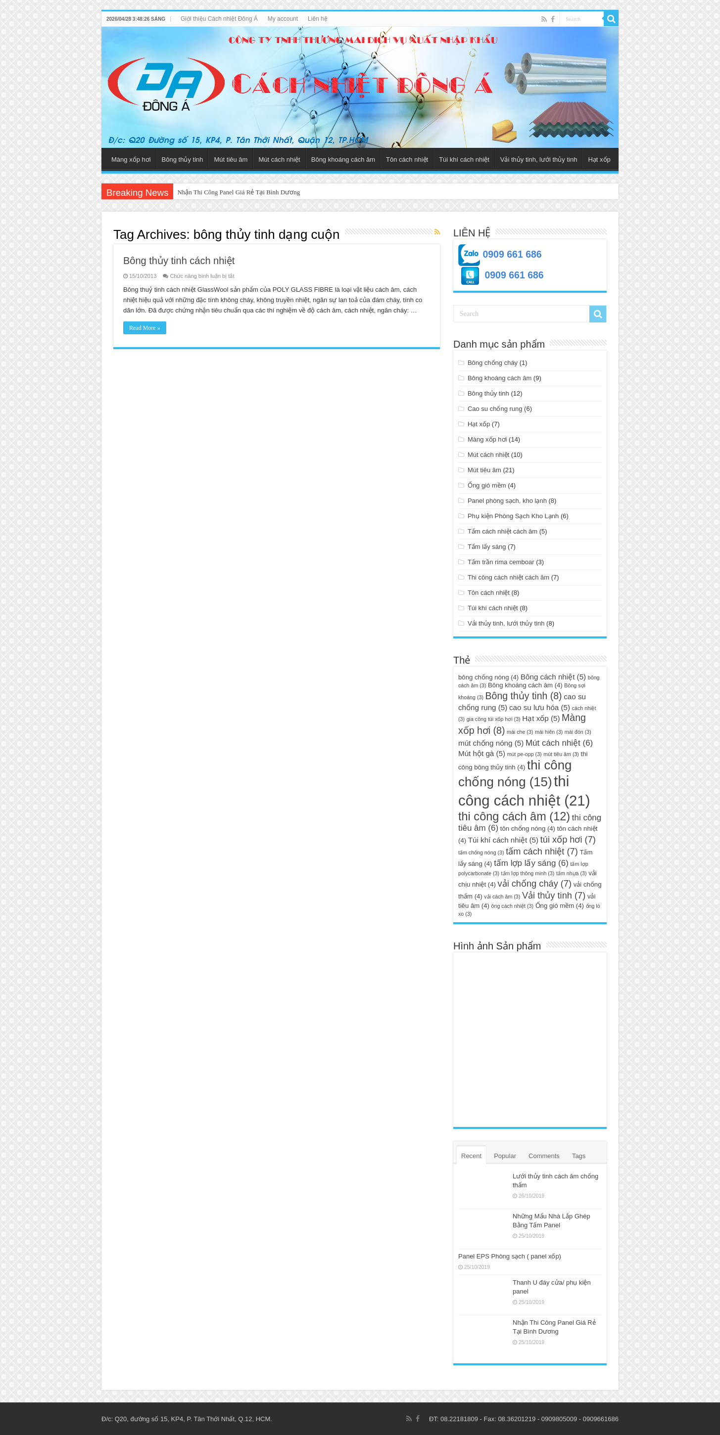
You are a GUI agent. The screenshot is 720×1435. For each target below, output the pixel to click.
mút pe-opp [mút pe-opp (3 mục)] (524, 754)
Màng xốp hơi (131, 159)
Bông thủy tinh (182, 159)
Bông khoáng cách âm (343, 159)
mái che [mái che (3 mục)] (520, 732)
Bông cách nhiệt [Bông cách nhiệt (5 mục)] (553, 677)
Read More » (144, 327)
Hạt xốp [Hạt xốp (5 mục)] (541, 718)
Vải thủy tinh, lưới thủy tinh (538, 159)
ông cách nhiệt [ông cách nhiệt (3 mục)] (512, 906)
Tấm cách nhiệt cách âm (502, 531)
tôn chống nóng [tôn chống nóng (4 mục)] (527, 828)
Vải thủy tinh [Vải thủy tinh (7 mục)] (553, 895)
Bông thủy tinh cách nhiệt (179, 260)
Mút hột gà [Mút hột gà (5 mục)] (481, 753)
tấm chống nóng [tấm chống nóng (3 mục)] (481, 852)
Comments (544, 1156)
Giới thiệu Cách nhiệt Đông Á (219, 18)
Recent (471, 1156)
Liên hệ (318, 18)
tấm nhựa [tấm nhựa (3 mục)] (571, 873)
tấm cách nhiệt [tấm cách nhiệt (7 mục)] (542, 851)
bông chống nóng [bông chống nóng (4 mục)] (488, 677)
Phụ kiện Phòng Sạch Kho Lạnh (513, 516)
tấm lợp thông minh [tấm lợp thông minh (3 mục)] (528, 873)
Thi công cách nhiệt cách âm (508, 577)
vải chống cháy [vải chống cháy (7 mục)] (535, 883)
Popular (505, 1156)
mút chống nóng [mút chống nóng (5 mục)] (491, 743)
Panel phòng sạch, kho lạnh (507, 500)
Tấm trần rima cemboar (501, 562)
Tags (578, 1156)
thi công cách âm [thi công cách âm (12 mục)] (514, 816)
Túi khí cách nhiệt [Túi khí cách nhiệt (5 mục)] (503, 840)
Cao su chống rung (495, 408)
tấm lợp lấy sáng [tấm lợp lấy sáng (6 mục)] (531, 863)
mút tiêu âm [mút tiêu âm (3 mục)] (561, 754)
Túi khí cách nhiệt (464, 159)
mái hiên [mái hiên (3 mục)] (549, 732)
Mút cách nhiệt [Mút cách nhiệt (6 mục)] (559, 743)
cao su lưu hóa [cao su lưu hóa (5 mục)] (539, 707)
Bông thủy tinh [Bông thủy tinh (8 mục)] (523, 695)
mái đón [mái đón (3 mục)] (578, 732)
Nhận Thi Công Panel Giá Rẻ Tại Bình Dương (238, 192)
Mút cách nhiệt (279, 159)
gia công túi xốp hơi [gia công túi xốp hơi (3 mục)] (494, 719)
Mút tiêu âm (230, 159)
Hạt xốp (599, 159)
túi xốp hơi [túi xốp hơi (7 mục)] (568, 839)
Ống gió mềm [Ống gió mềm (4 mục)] (559, 905)
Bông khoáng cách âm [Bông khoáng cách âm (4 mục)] (525, 685)
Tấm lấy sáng (487, 546)
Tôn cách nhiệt (407, 159)
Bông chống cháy (493, 362)
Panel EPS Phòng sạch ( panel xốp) (509, 1256)
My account (283, 18)
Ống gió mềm (487, 485)
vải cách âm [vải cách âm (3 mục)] (502, 896)
